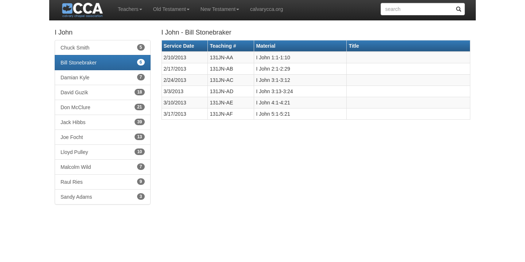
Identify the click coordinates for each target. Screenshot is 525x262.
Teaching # (223, 46)
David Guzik (103, 92)
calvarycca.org (266, 9)
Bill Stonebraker (103, 62)
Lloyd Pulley (103, 151)
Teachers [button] (130, 9)
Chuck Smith (103, 47)
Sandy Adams (103, 196)
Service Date (179, 46)
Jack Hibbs (103, 122)
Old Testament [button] (171, 9)
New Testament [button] (220, 9)
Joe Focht (103, 137)
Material (265, 46)
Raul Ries (103, 181)
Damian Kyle (103, 77)
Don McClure (103, 107)
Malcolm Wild (103, 166)
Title (354, 46)
